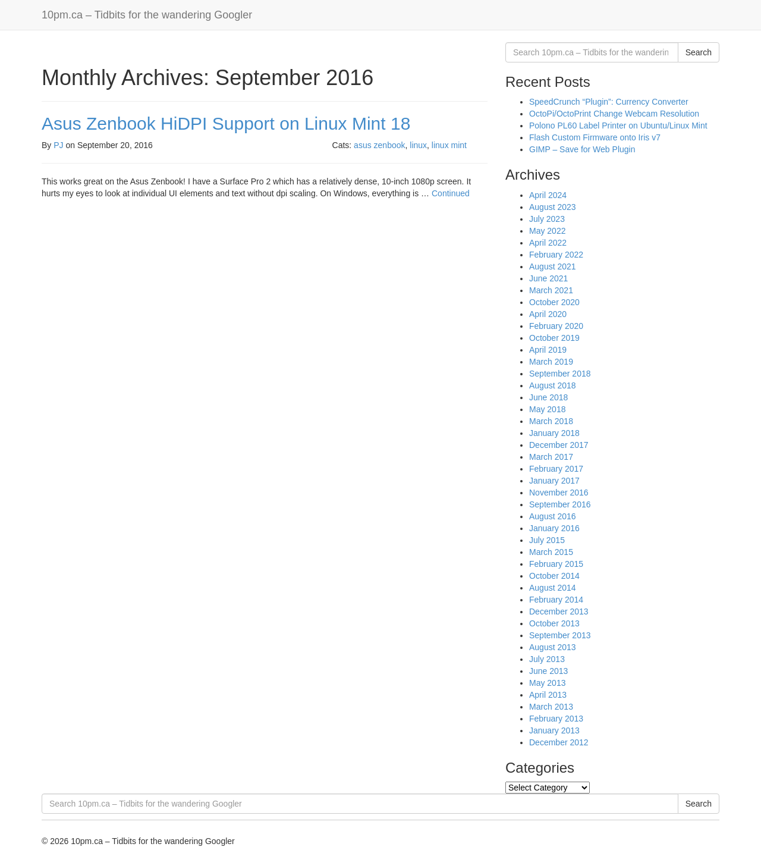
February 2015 (556, 564)
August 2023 (552, 207)
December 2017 (559, 445)
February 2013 (556, 718)
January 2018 (554, 433)
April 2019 (548, 350)
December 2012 (559, 742)
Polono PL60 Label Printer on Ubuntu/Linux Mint (618, 125)
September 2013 (560, 635)
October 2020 (554, 302)
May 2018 (547, 409)
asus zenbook (379, 145)
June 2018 (548, 397)
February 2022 (556, 254)
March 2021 (551, 290)
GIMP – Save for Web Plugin (582, 149)
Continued (451, 193)
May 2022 (547, 231)
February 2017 (556, 468)
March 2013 (551, 706)
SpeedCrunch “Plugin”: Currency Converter (608, 101)
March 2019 (551, 361)
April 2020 (548, 314)
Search (698, 52)
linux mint (449, 145)
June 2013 (548, 671)
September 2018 (560, 373)
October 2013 (554, 623)
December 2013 (559, 611)
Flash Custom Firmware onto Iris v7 (595, 137)
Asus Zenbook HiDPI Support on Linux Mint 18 (226, 123)
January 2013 (554, 730)
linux (418, 145)
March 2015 (551, 552)
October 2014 (554, 576)
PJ (58, 145)
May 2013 (547, 683)
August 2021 (552, 266)
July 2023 (547, 219)
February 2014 (556, 599)
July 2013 (547, 659)
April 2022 (548, 242)
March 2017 (551, 457)
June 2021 (548, 278)
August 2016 (552, 516)
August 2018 (552, 385)
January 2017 (554, 480)
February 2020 (556, 326)
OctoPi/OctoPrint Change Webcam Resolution (614, 113)
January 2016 (554, 528)
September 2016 (560, 504)
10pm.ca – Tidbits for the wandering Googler (147, 15)
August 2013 (552, 647)
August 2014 (552, 587)
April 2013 (548, 695)
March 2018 (551, 421)
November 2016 (559, 492)
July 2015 (547, 540)
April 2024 (548, 195)
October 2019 (554, 338)
